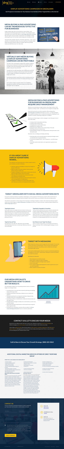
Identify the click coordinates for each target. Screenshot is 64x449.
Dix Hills (10, 380)
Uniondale (18, 384)
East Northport (14, 376)
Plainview (17, 383)
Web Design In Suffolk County (34, 391)
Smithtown (6, 384)
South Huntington (7, 379)
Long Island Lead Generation (27, 381)
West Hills (19, 380)
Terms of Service (21, 430)
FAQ (45, 2)
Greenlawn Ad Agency (8, 361)
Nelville (9, 384)
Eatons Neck (7, 380)
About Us (40, 2)
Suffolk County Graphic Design (27, 380)
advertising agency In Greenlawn (34, 112)
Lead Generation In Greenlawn (46, 364)
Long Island (19, 375)
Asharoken (11, 379)
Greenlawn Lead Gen (27, 364)
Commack (15, 379)
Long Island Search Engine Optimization (33, 388)
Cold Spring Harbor (14, 380)
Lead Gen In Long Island (36, 380)
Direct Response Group (13, 446)
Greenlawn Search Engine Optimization (48, 368)
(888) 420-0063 (18, 327)
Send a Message (10, 435)
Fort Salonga (19, 379)
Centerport (10, 376)
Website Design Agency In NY (34, 392)
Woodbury (6, 382)
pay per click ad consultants (46, 323)
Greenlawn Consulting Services (47, 361)
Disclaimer (57, 446)
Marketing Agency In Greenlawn (28, 365)
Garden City (12, 384)
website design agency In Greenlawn (24, 202)
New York (15, 375)
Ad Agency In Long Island (31, 375)
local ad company (22, 324)
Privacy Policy (28, 430)
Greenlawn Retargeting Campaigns (29, 368)
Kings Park (15, 381)
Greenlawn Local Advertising (9, 365)
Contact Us (51, 2)
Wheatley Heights (10, 382)
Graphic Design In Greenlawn (9, 364)
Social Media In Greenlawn (46, 369)
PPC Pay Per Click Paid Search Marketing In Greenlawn (50, 366)
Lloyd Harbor (7, 381)
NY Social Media (27, 391)
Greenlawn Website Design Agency (47, 372)
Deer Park (8, 383)
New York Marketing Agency (27, 382)
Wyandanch (14, 383)
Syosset (11, 383)
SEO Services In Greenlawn (28, 369)
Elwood (18, 376)
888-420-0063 (58, 2)
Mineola (16, 384)
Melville (18, 381)
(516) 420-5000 (46, 408)
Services (34, 2)
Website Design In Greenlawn (28, 372)
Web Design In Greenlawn (9, 372)
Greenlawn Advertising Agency (28, 361)
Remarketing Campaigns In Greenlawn (10, 368)
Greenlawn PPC (26, 366)
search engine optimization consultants (28, 34)
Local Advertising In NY (35, 381)
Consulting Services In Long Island (35, 376)
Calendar (45, 413)
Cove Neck (15, 382)
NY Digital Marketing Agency (34, 379)
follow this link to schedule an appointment (39, 327)
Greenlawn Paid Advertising (46, 365)
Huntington (6, 376)
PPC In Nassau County (29, 384)
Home (28, 2)
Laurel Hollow (11, 381)
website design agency (9, 203)
